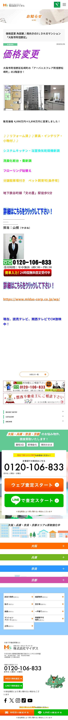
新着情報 (10, 44)
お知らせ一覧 (34, 374)
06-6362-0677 (12, 655)
